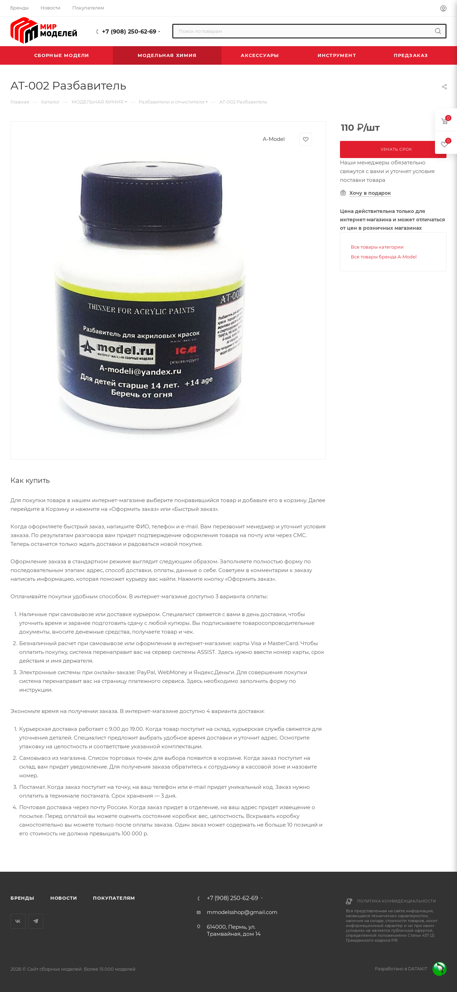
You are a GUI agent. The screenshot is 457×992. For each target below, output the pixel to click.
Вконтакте (18, 921)
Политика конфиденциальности (396, 901)
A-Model (274, 139)
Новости (63, 898)
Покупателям (114, 898)
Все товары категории (377, 247)
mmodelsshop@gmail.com (242, 912)
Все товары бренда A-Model (384, 256)
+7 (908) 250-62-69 (129, 31)
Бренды (22, 898)
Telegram (35, 921)
